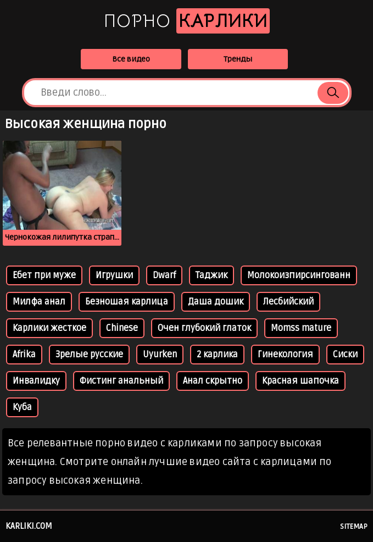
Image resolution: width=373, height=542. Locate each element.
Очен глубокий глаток (204, 328)
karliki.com (28, 526)
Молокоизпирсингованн (298, 275)
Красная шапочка (300, 380)
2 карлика (217, 354)
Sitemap (354, 526)
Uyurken (160, 354)
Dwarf (164, 275)
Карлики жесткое (49, 328)
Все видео (131, 59)
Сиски (345, 354)
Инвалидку (36, 380)
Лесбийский (288, 301)
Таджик (211, 275)
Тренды (238, 59)
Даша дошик (215, 301)
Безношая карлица (126, 301)
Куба (22, 407)
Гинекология (285, 354)
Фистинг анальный (121, 380)
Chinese (122, 328)
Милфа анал (39, 301)
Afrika (24, 354)
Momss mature (301, 328)
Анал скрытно (212, 380)
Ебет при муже (44, 275)
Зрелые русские (89, 354)
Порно (187, 21)
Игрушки (114, 275)
